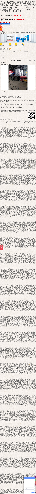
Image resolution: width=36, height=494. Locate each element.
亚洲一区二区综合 (6, 152)
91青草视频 (17, 196)
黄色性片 (2, 181)
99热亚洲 (20, 185)
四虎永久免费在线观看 (15, 144)
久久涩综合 (12, 259)
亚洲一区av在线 (11, 153)
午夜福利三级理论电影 (28, 433)
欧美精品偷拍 (23, 460)
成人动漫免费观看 (29, 255)
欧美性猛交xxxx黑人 (9, 260)
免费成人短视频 (8, 358)
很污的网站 (30, 246)
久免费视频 (18, 466)
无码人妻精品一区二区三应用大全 (16, 321)
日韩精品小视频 (3, 442)
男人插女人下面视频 (15, 209)
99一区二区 (9, 177)
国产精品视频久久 (18, 354)
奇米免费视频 (33, 216)
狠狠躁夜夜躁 (18, 189)
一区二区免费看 (30, 157)
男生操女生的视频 (18, 315)
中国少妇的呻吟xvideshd (9, 255)
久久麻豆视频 (21, 198)
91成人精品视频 (25, 211)
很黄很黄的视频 (32, 288)
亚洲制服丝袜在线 (33, 273)
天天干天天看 (6, 261)
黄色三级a (13, 173)
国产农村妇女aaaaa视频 (18, 128)
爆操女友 (10, 388)
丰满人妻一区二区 (5, 168)
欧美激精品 (31, 274)
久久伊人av (4, 380)
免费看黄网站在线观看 (6, 393)
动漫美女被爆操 (11, 236)
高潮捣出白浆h (19, 242)
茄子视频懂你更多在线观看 (30, 175)
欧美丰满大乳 (6, 236)
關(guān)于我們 (12, 32)
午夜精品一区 (12, 198)
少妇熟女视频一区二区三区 (7, 253)
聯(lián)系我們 (3, 33)
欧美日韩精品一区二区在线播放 (4, 295)
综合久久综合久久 (22, 181)
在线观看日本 (26, 152)
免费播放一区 (19, 394)
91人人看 (31, 403)
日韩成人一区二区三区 (31, 227)
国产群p (19, 306)
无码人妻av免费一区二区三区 (26, 304)
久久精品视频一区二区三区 (13, 368)
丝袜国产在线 (17, 351)
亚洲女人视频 (16, 295)
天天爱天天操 (8, 149)
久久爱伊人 (2, 164)
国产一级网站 (12, 295)
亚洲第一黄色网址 (30, 135)
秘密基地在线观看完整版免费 (11, 136)
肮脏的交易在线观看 (12, 132)
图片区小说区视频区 (5, 165)
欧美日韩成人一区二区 (29, 306)
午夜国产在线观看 (6, 182)
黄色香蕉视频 (27, 181)
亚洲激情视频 (28, 126)
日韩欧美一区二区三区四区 (18, 205)
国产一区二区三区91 (32, 231)
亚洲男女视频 (15, 274)
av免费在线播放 (4, 174)
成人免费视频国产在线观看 (26, 162)
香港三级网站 (29, 355)
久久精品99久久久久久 (18, 358)
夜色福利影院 (9, 209)
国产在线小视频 (20, 397)
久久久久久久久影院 (22, 215)
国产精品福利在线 (24, 384)
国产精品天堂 (18, 272)
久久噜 (7, 130)
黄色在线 (28, 195)
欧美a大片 (25, 131)
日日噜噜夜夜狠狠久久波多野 (14, 334)
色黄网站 (1, 316)
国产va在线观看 (8, 238)
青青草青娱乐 (6, 230)
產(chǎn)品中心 (7, 32)
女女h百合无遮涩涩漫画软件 (5, 185)
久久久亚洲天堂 (20, 248)
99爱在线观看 (2, 409)
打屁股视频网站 (8, 362)
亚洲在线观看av (7, 190)
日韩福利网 (2, 331)
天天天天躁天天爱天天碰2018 (5, 416)
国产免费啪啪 (31, 224)
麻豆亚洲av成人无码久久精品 (17, 475)
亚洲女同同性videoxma (24, 457)
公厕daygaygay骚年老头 (5, 371)
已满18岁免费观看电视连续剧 (12, 256)
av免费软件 (28, 416)
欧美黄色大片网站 (8, 150)
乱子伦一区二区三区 (27, 167)
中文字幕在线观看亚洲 (11, 293)
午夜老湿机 (6, 483)
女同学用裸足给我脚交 (10, 395)
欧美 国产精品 (30, 272)
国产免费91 (16, 462)
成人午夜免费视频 (12, 179)
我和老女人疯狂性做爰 (24, 396)
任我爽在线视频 (7, 369)
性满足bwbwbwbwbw (28, 341)
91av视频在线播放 (10, 240)
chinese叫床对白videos (3, 370)
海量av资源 (16, 131)
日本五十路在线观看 (29, 190)
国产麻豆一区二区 (10, 490)
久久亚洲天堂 (24, 222)
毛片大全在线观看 (10, 331)
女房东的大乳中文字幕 (21, 180)
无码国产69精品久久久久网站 (12, 232)
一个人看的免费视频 (19, 129)
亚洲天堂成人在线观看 (8, 173)
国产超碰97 (22, 160)
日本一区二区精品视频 (3, 166)
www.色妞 (14, 276)
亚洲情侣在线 (23, 472)
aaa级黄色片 (31, 342)
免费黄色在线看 (31, 326)
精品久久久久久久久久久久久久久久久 (15, 369)
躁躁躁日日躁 (4, 352)
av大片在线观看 (21, 379)
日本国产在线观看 (27, 273)
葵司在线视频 (18, 225)
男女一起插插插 (30, 305)
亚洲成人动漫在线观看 (5, 356)
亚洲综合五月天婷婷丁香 (23, 257)
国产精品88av (30, 210)
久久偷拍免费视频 (24, 271)
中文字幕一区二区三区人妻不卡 (26, 383)
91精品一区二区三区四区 (23, 412)
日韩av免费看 (22, 398)
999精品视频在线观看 (27, 427)
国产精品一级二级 (7, 263)
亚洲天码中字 (2, 337)
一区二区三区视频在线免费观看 (11, 480)
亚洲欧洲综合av (12, 185)
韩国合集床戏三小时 (22, 338)
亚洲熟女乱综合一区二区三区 (16, 403)
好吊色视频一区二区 (30, 254)
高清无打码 (21, 263)
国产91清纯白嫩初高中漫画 (28, 159)
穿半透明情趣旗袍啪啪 (18, 210)
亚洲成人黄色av (3, 200)
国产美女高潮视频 (32, 394)
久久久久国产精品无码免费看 (30, 420)
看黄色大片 (18, 461)
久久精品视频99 (29, 238)
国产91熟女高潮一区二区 (11, 160)
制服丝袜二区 (16, 130)
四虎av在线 (14, 460)
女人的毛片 (8, 158)
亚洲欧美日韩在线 (15, 126)
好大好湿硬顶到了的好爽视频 (21, 165)
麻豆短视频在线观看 (19, 325)
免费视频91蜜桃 (23, 212)
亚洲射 (14, 353)
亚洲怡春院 (32, 418)
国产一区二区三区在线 (11, 269)
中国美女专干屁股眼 (29, 385)
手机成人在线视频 (22, 175)
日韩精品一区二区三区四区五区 (26, 366)
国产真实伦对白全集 (31, 295)
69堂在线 (27, 208)
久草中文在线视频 (20, 167)
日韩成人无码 (24, 441)
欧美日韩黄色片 (20, 371)
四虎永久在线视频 (9, 194)
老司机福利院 (12, 183)
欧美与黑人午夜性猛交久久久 (25, 403)
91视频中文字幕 (30, 300)
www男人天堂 (13, 225)
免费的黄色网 (24, 185)
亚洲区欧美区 (31, 400)
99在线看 (19, 347)
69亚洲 (20, 384)
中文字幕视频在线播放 (23, 195)
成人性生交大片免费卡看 (10, 221)
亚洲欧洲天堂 (19, 310)
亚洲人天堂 (13, 230)
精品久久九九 (29, 411)
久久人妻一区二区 (15, 350)
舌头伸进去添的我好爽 (18, 147)
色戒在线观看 (26, 290)
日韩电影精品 (34, 256)
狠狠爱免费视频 (6, 272)
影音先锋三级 (3, 207)
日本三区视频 (11, 180)
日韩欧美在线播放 (30, 136)
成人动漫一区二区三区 (18, 226)
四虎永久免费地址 (6, 435)
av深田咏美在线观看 (24, 268)
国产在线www (18, 195)
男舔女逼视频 (4, 384)
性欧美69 (23, 349)
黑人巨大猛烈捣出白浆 (3, 444)
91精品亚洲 (22, 252)
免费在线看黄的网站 (3, 195)
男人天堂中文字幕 (25, 300)
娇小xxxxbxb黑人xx (11, 483)
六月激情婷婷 (21, 330)
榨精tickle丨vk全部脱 (26, 303)
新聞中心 (31, 32)
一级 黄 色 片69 (31, 357)
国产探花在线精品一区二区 (30, 142)
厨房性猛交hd (25, 227)
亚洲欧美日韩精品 (10, 399)
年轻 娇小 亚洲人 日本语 (10, 477)
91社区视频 (9, 275)
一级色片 (20, 126)
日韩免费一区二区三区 (25, 342)
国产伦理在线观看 (10, 276)
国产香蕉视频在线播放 (8, 291)
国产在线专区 (16, 372)
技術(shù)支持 (28, 32)
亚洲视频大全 (27, 276)
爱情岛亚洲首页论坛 (19, 300)
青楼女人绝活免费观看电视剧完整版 (19, 331)
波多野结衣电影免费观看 (18, 245)
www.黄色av (17, 483)
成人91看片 (10, 285)
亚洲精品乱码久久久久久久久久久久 (15, 239)
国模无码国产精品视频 (21, 149)
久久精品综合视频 (29, 286)
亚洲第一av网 (25, 191)
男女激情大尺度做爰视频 (7, 431)
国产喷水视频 (17, 263)
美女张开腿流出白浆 (16, 135)
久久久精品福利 (9, 366)
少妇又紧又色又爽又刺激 (24, 320)
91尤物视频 (7, 252)
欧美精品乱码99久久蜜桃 (20, 256)
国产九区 (14, 490)
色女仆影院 (34, 293)
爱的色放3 (21, 191)
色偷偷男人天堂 (4, 479)
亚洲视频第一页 (12, 302)
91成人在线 (28, 418)
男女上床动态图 (26, 176)
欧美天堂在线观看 (27, 289)
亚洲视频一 (2, 189)
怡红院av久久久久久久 (10, 128)
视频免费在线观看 (24, 467)
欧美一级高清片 (31, 174)
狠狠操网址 (25, 368)
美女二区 (12, 151)
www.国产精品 (13, 330)
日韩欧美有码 (33, 356)
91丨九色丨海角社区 (5, 224)
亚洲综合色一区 (26, 224)
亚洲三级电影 (14, 286)
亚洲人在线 (34, 306)
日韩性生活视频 (10, 292)
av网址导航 (27, 299)
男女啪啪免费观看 (18, 323)
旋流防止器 (26, 52)
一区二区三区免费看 (13, 279)
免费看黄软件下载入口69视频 (4, 205)
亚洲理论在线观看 (10, 443)
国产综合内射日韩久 (28, 216)
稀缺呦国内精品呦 (30, 384)
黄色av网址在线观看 (13, 191)
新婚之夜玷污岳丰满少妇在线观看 (17, 411)
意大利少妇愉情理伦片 (23, 416)
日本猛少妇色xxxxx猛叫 (10, 137)
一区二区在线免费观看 (7, 197)
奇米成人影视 (4, 259)
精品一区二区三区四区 (6, 183)
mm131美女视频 (19, 157)
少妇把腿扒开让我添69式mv (16, 243)
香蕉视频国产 (26, 301)
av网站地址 (23, 325)
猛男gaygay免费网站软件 (26, 213)
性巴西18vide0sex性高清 (30, 321)
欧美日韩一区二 (28, 352)
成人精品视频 (24, 358)
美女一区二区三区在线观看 (21, 299)
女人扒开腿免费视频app (28, 307)
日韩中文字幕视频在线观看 (11, 444)
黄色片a (18, 286)
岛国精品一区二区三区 (17, 166)
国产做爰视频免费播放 (8, 193)
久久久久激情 (21, 227)
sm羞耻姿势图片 (17, 258)
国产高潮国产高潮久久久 (21, 178)
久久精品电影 (24, 245)
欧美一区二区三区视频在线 (30, 337)
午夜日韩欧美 (23, 142)
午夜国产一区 (23, 433)
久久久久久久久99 (4, 145)
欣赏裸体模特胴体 (31, 302)
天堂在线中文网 (30, 134)
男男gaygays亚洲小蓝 (13, 393)
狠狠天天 (3, 483)
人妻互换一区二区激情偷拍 (30, 348)
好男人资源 (10, 476)
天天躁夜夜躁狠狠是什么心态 (4, 363)
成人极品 (12, 210)
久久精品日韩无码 (32, 208)
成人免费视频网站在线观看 (19, 150)
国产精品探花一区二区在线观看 (11, 289)
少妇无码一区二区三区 (17, 395)
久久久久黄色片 (33, 194)
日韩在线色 (14, 449)
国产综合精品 (8, 211)
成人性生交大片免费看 (26, 274)
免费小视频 (3, 157)
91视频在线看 (23, 173)
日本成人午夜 (21, 417)
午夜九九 (32, 185)
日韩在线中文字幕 (26, 291)
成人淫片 (15, 137)
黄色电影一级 (33, 468)
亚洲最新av (7, 257)
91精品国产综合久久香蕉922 (27, 129)
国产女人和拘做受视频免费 (4, 367)
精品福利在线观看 (29, 275)
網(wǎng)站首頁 (2, 32)
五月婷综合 (18, 237)
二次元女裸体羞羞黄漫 (15, 402)
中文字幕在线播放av (25, 226)
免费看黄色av (11, 274)
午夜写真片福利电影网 (3, 196)
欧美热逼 (34, 402)
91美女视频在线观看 (21, 253)
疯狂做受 (11, 206)
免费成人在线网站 (7, 216)
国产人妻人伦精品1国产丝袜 (22, 192)
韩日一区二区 (33, 336)
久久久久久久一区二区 (23, 137)
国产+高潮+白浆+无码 (15, 285)
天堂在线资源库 (14, 287)
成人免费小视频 (21, 159)
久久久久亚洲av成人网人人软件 (29, 179)
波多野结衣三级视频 (14, 242)
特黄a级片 (13, 332)
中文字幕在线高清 (25, 242)
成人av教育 (7, 318)
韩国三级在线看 (3, 225)
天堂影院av (14, 364)
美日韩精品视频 (30, 320)
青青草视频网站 (33, 225)
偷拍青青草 (34, 159)
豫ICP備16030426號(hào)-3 (17, 111)
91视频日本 (16, 183)
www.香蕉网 (3, 318)
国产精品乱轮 (11, 205)
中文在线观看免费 (19, 158)
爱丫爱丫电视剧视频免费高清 (11, 129)
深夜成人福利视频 (24, 323)
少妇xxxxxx (13, 415)
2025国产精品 (9, 210)
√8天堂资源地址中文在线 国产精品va (11, 142)
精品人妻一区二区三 (9, 286)
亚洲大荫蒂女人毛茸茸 (27, 365)
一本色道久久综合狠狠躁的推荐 (6, 430)
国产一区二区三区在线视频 (13, 167)
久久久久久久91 (27, 378)
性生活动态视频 (12, 143)
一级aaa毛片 (22, 243)
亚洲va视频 (4, 260)
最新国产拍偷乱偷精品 (10, 166)
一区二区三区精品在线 (28, 215)
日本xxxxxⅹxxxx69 (25, 231)
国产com (22, 163)
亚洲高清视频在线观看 (18, 207)
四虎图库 (4, 149)
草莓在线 (29, 346)
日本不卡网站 (7, 163)
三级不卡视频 (19, 467)
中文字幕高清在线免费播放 (25, 315)
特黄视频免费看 (12, 436)
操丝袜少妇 (7, 382)
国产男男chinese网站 (27, 145)
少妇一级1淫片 (9, 159)
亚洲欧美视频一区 (29, 285)
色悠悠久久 (3, 173)
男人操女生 (4, 175)
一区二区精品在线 (4, 293)
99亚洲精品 (15, 365)
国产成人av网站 (17, 230)
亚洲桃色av (24, 294)
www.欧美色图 (20, 464)
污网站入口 (7, 135)
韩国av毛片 (18, 152)
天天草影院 (7, 283)
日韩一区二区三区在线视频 (11, 333)
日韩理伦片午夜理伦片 (3, 294)
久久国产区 (15, 308)
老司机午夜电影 (18, 179)
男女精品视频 (21, 295)
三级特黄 (8, 162)
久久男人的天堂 (22, 196)
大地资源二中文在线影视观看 (22, 130)
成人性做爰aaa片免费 (26, 425)
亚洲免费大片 (28, 446)
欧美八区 (17, 330)
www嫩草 (11, 152)
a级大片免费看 (17, 275)
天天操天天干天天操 (31, 242)
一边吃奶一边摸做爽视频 (8, 402)
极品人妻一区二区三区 (7, 226)
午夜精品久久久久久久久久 (30, 395)
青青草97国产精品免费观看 (7, 330)
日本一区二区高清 (9, 460)
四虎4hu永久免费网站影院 (10, 384)
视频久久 (16, 267)
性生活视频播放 (30, 284)
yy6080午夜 (20, 336)
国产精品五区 (19, 276)
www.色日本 (6, 178)
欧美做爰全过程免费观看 (21, 169)
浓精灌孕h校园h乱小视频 (18, 214)
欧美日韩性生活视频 (20, 238)
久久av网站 (27, 426)
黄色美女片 (33, 131)
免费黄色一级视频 (21, 183)
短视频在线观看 (21, 255)
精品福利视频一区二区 (3, 403)
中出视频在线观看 (5, 427)
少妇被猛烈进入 (15, 255)
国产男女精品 (10, 237)
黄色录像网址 (19, 442)
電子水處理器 (9, 49)
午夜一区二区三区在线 (13, 157)
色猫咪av (27, 240)
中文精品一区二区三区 (15, 291)
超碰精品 (1, 226)
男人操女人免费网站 (4, 466)
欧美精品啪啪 (17, 133)
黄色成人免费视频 (27, 149)
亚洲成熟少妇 (13, 133)
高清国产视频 (32, 398)
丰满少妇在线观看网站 (3, 128)
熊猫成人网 (13, 414)
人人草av (18, 137)
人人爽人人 (26, 243)
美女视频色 (8, 259)
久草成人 (29, 430)
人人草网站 (22, 333)
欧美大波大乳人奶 (28, 325)
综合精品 (29, 334)
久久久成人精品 (21, 389)
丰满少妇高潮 (31, 370)
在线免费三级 (9, 355)
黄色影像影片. (4, 332)
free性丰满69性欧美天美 (9, 308)
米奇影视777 (33, 279)
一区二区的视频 (15, 222)
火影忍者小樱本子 (33, 247)
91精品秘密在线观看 (4, 256)
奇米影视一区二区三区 (27, 132)
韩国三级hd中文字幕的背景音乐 (16, 164)
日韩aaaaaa (10, 284)
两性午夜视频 (6, 414)
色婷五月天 (8, 146)
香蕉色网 (5, 162)
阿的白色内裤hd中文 (21, 216)
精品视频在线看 (5, 284)
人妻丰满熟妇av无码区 (5, 180)
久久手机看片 (23, 194)
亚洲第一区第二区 (4, 488)
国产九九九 (6, 476)
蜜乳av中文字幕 (25, 371)
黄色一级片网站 (18, 333)
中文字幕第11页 (32, 362)
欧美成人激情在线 (27, 382)
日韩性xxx (6, 409)
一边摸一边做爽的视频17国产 (19, 269)
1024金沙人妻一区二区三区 (11, 354)
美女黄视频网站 (31, 152)
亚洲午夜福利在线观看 (25, 246)
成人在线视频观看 (8, 243)
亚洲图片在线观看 (16, 244)
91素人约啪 (28, 294)
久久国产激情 (4, 446)
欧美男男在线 (7, 143)
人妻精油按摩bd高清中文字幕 (13, 199)
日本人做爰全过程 (30, 449)
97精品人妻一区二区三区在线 (14, 338)
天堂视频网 (29, 137)
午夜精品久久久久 (21, 307)
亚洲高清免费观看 (11, 182)
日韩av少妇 (26, 324)
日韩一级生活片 (6, 334)
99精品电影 (21, 206)
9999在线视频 (33, 333)
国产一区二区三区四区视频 (8, 169)
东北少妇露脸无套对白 (11, 208)
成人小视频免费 (7, 311)
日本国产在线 (32, 382)
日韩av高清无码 (11, 462)
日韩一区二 (24, 317)
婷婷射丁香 (5, 321)
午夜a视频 (5, 443)
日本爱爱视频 (28, 288)
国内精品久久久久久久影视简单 (23, 474)
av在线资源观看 (33, 205)
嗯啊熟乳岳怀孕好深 (25, 210)
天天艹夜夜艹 (19, 163)
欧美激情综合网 (14, 176)
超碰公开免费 (7, 457)
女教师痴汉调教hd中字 (32, 244)
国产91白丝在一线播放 (25, 373)
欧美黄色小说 (31, 444)
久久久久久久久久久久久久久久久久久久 (7, 404)
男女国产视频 (25, 193)
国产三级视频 (6, 378)
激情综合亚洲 (16, 301)
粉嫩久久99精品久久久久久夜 (23, 182)
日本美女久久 (14, 268)
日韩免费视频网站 (21, 145)
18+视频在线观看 (18, 208)
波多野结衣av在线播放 (31, 193)
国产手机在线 (9, 352)
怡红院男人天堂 (24, 369)
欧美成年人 (31, 278)
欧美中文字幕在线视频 (29, 354)
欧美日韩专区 (17, 324)
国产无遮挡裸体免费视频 (15, 197)
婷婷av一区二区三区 (16, 206)
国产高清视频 (6, 223)
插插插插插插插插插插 (29, 133)
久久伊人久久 (9, 403)
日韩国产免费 (31, 402)
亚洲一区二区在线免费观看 (28, 163)
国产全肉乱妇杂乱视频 (7, 473)
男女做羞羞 (10, 411)
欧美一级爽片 (17, 175)
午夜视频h (9, 414)
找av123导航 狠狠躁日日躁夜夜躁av (20, 463)
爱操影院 (9, 164)
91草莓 (19, 199)
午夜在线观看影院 (24, 305)
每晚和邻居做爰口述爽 (12, 272)
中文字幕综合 (2, 334)
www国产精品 (10, 303)
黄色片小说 (22, 199)
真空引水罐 (14, 52)
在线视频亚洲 (29, 381)
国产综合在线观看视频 (28, 256)
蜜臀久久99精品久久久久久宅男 (10, 271)
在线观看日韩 (3, 310)
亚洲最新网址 (19, 393)
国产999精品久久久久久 (29, 317)
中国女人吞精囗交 (32, 373)
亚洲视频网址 (26, 259)
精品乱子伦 (3, 255)
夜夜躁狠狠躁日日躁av (21, 465)
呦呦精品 (14, 435)
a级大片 (26, 465)
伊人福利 (27, 174)
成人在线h (32, 338)
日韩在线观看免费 (18, 271)
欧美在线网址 (19, 246)
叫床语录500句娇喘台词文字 (5, 336)
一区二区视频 (12, 311)
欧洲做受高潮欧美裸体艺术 (29, 351)
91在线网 (25, 255)
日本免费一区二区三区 (29, 353)
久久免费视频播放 (13, 190)
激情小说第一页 (33, 446)
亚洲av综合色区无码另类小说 (4, 388)
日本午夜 (20, 436)
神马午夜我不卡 (21, 316)
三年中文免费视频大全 (3, 364)
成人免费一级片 (10, 433)
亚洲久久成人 (31, 160)
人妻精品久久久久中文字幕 (10, 134)
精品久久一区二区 (8, 432)
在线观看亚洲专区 (28, 180)
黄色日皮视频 (2, 428)
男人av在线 (19, 428)
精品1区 (9, 131)
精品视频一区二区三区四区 (7, 212)
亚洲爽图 (32, 271)
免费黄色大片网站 (10, 222)
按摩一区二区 (31, 460)
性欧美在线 (13, 150)
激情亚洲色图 (28, 222)
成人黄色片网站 (12, 214)
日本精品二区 (30, 330)
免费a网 (5, 477)
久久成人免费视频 (6, 368)
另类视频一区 (20, 448)
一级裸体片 (6, 164)
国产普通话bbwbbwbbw (14, 216)
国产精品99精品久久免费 (23, 136)
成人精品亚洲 (19, 322)
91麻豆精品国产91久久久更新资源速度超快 (22, 367)
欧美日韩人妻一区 (32, 294)
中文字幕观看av (12, 457)
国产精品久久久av (6, 192)
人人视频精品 (9, 394)
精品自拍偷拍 (24, 241)
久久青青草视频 (22, 225)
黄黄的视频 (6, 331)
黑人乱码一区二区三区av (32, 214)
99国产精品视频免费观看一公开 (26, 184)
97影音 (1, 142)
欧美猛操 (16, 387)
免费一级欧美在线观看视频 (7, 405)
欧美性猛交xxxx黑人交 (11, 385)
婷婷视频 (24, 426)
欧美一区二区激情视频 (17, 477)
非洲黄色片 (29, 465)
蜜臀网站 (30, 269)
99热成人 (28, 415)
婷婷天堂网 (33, 275)
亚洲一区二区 (6, 208)
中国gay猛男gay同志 (10, 246)
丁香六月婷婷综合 (22, 488)
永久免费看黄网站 (2, 382)
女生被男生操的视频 (20, 224)
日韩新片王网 (31, 230)
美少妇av (10, 287)
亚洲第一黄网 (9, 176)
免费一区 (13, 275)
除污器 (3, 49)
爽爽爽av (12, 127)
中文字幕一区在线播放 (31, 371)
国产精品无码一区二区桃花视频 (10, 267)
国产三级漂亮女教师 (9, 481)
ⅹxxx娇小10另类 (22, 484)
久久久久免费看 (26, 237)
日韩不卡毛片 (13, 326)
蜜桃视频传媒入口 (12, 324)
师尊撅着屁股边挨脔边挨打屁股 (11, 323)
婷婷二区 (22, 290)
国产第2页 (25, 238)
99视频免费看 (7, 157)
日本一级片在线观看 (18, 340)
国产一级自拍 (19, 146)
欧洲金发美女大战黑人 (27, 262)
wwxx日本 (8, 195)
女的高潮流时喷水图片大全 (26, 128)
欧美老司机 (10, 135)
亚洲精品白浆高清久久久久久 (15, 420)
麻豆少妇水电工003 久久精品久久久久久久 (12, 227)
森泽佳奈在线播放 (14, 467)
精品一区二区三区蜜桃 (10, 425)
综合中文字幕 (3, 288)
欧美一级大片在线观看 (31, 207)
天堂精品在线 (24, 411)
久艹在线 (17, 191)
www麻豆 (17, 136)
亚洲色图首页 (17, 198)
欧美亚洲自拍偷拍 (16, 452)
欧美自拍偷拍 (15, 262)
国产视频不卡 (12, 245)
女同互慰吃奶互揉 (23, 370)
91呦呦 (27, 165)
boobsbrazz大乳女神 (5, 285)
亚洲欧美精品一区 (3, 355)
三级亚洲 (24, 332)
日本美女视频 (2, 274)
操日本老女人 (17, 385)
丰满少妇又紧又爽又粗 (14, 253)
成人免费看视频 (12, 184)
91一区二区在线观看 (17, 134)
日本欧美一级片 (4, 136)
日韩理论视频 (30, 467)
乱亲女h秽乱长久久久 (21, 267)
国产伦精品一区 (17, 212)
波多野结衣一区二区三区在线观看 (29, 183)
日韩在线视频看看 (19, 174)
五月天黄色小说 (32, 220)
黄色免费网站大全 (15, 413)
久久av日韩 (1, 462)
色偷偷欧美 (22, 237)
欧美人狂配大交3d (8, 127)
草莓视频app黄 (26, 445)
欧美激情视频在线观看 (28, 200)
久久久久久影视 (18, 410)
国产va (1, 276)
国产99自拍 (30, 211)
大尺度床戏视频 (12, 161)
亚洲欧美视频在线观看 (30, 130)
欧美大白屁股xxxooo (6, 325)
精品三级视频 (8, 200)
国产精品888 (29, 441)
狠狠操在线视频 (5, 316)
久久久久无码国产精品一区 (6, 326)
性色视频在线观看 (11, 387)
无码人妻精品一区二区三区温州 (26, 309)
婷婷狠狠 (2, 231)
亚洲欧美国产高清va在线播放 (19, 132)
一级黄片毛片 (31, 181)
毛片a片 (15, 311)
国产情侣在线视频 (10, 145)
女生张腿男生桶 (14, 394)
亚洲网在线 (16, 427)
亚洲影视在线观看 (4, 401)
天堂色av (13, 284)
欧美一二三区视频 (7, 428)
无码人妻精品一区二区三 (7, 278)
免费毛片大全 (28, 405)
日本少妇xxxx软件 (12, 147)
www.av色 (20, 352)
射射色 (17, 192)
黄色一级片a (4, 480)
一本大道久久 (4, 146)
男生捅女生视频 (3, 238)
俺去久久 (7, 463)
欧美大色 (5, 304)
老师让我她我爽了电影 (30, 417)
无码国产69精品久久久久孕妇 (17, 339)
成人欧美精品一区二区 (5, 287)
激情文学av (3, 247)
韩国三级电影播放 (3, 308)
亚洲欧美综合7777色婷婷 (25, 164)
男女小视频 (21, 461)
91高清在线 (17, 412)
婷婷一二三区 (18, 268)
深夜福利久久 (18, 252)
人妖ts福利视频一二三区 (4, 160)
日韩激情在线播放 (11, 130)
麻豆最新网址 (22, 258)
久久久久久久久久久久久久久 (10, 228)
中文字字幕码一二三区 (16, 247)
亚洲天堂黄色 (26, 206)
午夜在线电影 (7, 258)
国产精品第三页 (17, 161)
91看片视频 (20, 383)
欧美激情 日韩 (11, 244)
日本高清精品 (26, 308)
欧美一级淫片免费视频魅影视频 (17, 213)
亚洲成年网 (25, 232)
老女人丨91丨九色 (25, 157)
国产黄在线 (11, 353)
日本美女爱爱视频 (31, 239)
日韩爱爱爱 (17, 231)
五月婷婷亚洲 (33, 257)
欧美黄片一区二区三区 (24, 134)
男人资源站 (14, 300)
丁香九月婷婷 (7, 167)
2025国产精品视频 (19, 435)
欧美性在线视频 (26, 160)
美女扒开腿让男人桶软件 (27, 380)
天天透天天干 (6, 215)
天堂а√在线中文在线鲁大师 (17, 459)
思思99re (11, 350)
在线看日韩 (30, 322)
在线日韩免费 (26, 199)
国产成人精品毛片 (28, 225)
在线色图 (3, 273)
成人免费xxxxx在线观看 (14, 349)
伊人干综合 (10, 449)
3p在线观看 (16, 182)
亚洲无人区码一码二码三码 (20, 289)
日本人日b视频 (31, 221)
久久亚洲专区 (13, 226)
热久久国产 (16, 153)
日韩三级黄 (13, 212)
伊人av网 (13, 193)
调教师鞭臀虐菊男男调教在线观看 (10, 468)
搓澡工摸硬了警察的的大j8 (26, 158)
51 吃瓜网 (27, 212)
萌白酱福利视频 (33, 443)
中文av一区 (14, 152)
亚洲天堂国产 (16, 336)
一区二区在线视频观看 (23, 479)
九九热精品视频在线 (30, 241)
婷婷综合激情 (10, 126)
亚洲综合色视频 (8, 225)
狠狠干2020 (23, 174)
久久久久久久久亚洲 (7, 161)
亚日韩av (28, 452)
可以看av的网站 (24, 205)
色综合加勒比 (11, 319)
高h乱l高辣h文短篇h (28, 462)
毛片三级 (30, 237)
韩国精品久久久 (30, 301)
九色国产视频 (32, 289)
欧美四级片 (28, 431)
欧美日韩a (28, 271)
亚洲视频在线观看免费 (27, 316)
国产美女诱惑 (21, 291)
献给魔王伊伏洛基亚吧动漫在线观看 (11, 380)
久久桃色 (15, 317)
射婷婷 (14, 315)
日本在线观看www (4, 425)
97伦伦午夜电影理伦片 (11, 309)
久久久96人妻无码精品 (31, 147)
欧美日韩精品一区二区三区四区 (5, 245)
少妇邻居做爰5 (30, 340)
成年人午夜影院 (17, 143)
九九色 (5, 301)
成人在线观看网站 (29, 358)
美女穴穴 (16, 193)
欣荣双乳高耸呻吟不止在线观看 (20, 353)
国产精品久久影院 (14, 238)
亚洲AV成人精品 (27, 169)
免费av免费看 (17, 384)
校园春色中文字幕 (13, 278)
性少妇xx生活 (16, 355)
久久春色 (5, 354)
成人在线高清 (4, 452)
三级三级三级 (28, 153)
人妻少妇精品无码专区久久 (10, 270)
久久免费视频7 (18, 460)
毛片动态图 (23, 276)
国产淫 (24, 405)
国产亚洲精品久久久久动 (9, 322)
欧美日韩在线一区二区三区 (16, 194)
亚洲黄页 (14, 192)
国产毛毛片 (9, 268)
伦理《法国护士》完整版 (7, 349)
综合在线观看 (8, 254)
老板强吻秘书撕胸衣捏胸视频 (30, 178)
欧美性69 (7, 153)
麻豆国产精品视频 (6, 244)
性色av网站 (17, 185)
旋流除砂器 (5, 49)
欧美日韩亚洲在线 (25, 214)
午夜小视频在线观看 (31, 236)
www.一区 (1, 206)
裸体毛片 (21, 332)
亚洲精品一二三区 (25, 432)
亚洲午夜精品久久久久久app (29, 253)
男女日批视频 (7, 191)
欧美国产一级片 (2, 476)
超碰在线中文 (5, 209)
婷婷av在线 (23, 126)
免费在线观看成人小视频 (24, 239)
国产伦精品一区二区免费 (16, 260)
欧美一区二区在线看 (27, 443)
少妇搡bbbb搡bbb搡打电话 (10, 288)
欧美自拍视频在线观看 (31, 432)
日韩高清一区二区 (23, 418)
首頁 (25, 60)
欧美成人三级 (25, 346)
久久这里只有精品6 (20, 308)
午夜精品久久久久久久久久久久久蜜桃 (10, 189)
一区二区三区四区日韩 (11, 231)
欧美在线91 (29, 131)
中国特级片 (11, 163)
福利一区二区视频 (11, 379)
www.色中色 (8, 279)
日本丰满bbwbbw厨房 (11, 168)
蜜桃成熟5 (3, 227)
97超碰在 (1, 395)
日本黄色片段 (6, 418)
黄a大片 (31, 415)
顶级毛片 (2, 389)
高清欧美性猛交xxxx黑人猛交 (4, 277)
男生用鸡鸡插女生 (23, 161)
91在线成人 (22, 148)
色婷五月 (2, 317)
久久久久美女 (26, 150)
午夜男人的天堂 (28, 229)
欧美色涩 (21, 405)
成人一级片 (32, 149)
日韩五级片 (33, 127)
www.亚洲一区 (17, 436)
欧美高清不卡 (27, 394)
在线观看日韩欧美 (8, 133)
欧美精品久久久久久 (20, 220)
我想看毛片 (20, 334)
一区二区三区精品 (17, 320)
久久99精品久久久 (14, 220)
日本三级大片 (18, 148)
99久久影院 (13, 175)
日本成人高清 (14, 357)
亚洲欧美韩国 (33, 162)
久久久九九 (8, 241)
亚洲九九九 (6, 273)
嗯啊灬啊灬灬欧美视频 (24, 166)
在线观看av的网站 (19, 441)
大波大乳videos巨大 (27, 247)
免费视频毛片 (28, 338)
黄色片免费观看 (22, 244)
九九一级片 (12, 310)
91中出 (11, 472)
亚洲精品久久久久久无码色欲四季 (18, 303)
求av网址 (17, 277)
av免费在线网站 (26, 269)
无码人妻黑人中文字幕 (10, 301)
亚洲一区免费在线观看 (30, 397)
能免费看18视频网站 (18, 293)
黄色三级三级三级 (10, 213)
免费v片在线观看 (15, 306)
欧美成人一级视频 (13, 146)
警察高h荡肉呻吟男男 (31, 150)
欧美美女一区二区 (6, 342)
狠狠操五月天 (20, 168)
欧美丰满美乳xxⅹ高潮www (13, 371)
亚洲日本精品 (23, 378)
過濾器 (1, 49)
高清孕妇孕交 (6, 292)
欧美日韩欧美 (20, 162)
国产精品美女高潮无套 (12, 277)
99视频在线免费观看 (24, 146)
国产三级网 (3, 167)
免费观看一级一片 (18, 309)
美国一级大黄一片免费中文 (20, 357)
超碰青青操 (22, 152)
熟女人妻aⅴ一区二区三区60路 (25, 476)
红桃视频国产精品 (13, 410)
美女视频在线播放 (24, 207)
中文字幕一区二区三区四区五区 (9, 181)
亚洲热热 (32, 132)
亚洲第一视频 (16, 180)
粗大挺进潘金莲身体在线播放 (29, 350)
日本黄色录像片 (32, 158)
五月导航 (26, 363)
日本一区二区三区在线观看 (6, 184)
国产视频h (15, 163)
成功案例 (24, 32)
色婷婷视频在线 (11, 372)
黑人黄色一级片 (24, 404)
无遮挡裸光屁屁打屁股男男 (32, 146)
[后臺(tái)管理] (7, 101)
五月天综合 (8, 151)
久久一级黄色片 (16, 342)
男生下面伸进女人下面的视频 (28, 177)
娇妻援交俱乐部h (2, 258)
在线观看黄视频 (15, 319)
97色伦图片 (20, 349)
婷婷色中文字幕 (21, 197)
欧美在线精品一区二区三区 (8, 417)
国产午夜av (31, 223)
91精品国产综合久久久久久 (23, 135)
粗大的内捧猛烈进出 (32, 315)
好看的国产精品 (27, 258)
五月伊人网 (10, 192)
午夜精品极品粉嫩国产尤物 (24, 230)
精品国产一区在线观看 (20, 232)
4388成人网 (7, 179)
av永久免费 (17, 316)
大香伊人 (16, 168)
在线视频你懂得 (14, 283)
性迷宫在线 (25, 330)
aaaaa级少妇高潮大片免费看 (16, 405)
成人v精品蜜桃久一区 (31, 197)
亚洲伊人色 (25, 254)
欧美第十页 (26, 402)
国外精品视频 (26, 399)
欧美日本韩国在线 (4, 177)
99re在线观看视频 (12, 257)
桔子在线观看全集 (25, 334)
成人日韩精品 (32, 126)
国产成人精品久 (5, 306)
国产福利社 (6, 132)
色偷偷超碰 (29, 261)
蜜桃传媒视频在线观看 (14, 241)
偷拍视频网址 (30, 396)
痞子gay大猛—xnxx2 (20, 254)
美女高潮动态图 (28, 292)
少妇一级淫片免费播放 (20, 386)
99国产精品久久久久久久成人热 (8, 447)
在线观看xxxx (17, 489)
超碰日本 (24, 279)
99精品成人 (26, 197)
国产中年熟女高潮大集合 (24, 272)
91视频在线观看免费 (22, 350)
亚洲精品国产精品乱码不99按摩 (27, 127)
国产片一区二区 (12, 263)
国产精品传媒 (13, 362)
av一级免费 (14, 240)
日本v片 (4, 432)
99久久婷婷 (19, 142)
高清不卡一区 (32, 128)
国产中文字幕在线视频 (20, 364)
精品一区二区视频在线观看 (11, 196)
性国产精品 (8, 198)
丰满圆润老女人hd (33, 195)
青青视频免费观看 (27, 331)
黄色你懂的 (18, 490)
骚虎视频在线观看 (8, 144)
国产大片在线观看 (22, 288)
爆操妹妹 (23, 336)
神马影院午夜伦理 (2, 362)
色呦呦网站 (16, 215)
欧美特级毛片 (22, 273)
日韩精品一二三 (16, 181)
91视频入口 (24, 285)
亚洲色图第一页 (2, 147)
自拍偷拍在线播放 (18, 184)
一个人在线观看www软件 (31, 363)
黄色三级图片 (13, 473)
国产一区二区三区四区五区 (12, 396)
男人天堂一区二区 (26, 248)
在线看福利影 (22, 247)
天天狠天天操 (16, 127)
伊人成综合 (16, 478)
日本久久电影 (14, 335)
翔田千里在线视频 (15, 388)
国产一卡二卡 (8, 310)
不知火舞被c (22, 179)
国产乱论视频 (17, 332)
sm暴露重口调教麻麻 (30, 245)
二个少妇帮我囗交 (21, 131)
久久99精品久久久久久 (25, 322)
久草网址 (24, 168)
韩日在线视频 (19, 305)
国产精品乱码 (7, 147)
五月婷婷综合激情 (12, 325)
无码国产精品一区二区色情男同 (13, 178)
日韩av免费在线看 (22, 133)
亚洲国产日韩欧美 (21, 443)
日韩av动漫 (28, 185)
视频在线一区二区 (21, 388)
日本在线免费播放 (26, 398)
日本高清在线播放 (6, 353)
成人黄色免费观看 (22, 420)
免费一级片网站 (10, 458)
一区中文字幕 (20, 153)
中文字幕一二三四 (11, 223)
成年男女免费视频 (32, 276)
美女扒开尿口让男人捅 (15, 159)
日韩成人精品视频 (31, 474)
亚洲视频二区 (26, 386)
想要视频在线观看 (2, 350)
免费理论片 (5, 206)
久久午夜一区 (19, 278)
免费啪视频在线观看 (10, 339)
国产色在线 (20, 127)
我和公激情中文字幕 (5, 319)
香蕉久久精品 (10, 409)
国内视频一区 (18, 160)
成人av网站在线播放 (25, 326)
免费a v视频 (7, 247)
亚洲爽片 (3, 286)
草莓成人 (18, 335)
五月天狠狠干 (32, 332)
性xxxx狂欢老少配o (13, 158)
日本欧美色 (24, 153)
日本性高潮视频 (15, 248)
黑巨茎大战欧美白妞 (10, 294)
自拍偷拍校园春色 (7, 410)
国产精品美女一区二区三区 (30, 168)
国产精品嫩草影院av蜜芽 (14, 211)
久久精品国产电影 (12, 195)
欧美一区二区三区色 (15, 347)
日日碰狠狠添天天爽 (17, 151)
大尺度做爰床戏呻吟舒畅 (21, 200)
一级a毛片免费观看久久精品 (29, 473)
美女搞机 (21, 151)
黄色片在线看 (30, 143)
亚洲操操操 (28, 404)
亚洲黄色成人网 (14, 442)
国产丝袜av (20, 456)
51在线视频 (24, 475)
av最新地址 (27, 332)
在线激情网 (4, 142)
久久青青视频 (10, 315)
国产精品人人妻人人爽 (31, 290)
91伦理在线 (3, 150)
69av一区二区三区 (19, 279)
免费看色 (33, 462)
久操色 (32, 404)
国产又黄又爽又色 (25, 287)
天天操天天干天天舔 (31, 243)
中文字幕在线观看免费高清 (23, 355)
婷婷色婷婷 (7, 350)
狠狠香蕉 (2, 178)
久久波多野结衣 (16, 145)
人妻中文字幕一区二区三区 (17, 434)
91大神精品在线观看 (31, 457)
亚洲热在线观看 (24, 147)
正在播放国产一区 (26, 220)
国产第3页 (26, 400)
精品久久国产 (28, 447)
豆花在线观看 (6, 346)
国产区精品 (25, 452)
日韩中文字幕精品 (30, 191)
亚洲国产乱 (19, 223)
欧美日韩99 (4, 460)
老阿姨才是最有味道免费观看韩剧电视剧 (18, 363)
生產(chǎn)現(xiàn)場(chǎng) (18, 32)
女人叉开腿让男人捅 (18, 362)
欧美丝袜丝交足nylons (17, 458)
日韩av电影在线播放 (23, 292)
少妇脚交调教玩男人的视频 (31, 192)
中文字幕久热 (6, 491)
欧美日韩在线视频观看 (3, 159)
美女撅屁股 (20, 285)
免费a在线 (9, 290)
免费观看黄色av (12, 258)
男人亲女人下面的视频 (31, 182)
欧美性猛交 (29, 257)
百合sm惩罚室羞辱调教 (7, 383)
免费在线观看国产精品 (18, 326)
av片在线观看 (2, 215)
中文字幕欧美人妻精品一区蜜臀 (18, 259)
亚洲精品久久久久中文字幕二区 (16, 366)
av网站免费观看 (31, 212)
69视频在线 (1, 482)
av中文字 (5, 151)
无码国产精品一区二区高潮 (11, 489)
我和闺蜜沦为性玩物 (16, 292)
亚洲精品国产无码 (22, 489)
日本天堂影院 (28, 319)
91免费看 (19, 387)
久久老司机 (12, 131)
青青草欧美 (11, 342)
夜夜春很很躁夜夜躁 (20, 365)
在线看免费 (29, 205)
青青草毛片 (6, 274)
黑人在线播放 (3, 134)
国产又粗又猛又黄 (11, 273)
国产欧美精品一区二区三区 (4, 341)
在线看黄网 (25, 151)
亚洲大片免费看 (30, 148)
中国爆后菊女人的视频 (9, 459)
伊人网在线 (23, 348)
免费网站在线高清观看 (5, 449)
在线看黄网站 (22, 324)
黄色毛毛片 (21, 177)
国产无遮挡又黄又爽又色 (5, 214)
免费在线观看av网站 (4, 222)
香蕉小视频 (21, 277)
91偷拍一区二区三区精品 (17, 421)
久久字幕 (26, 148)
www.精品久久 (25, 295)
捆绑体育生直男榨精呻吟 (7, 305)
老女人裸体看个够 (13, 386)
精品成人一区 (14, 237)
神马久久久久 (3, 144)
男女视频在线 (21, 211)
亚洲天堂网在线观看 (11, 427)
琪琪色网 (8, 206)
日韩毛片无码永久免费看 (14, 149)
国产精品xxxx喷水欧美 (30, 151)
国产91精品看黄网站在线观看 (12, 165)
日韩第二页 (12, 358)
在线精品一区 (15, 322)
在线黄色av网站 (31, 283)
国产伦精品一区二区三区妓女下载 (24, 144)
